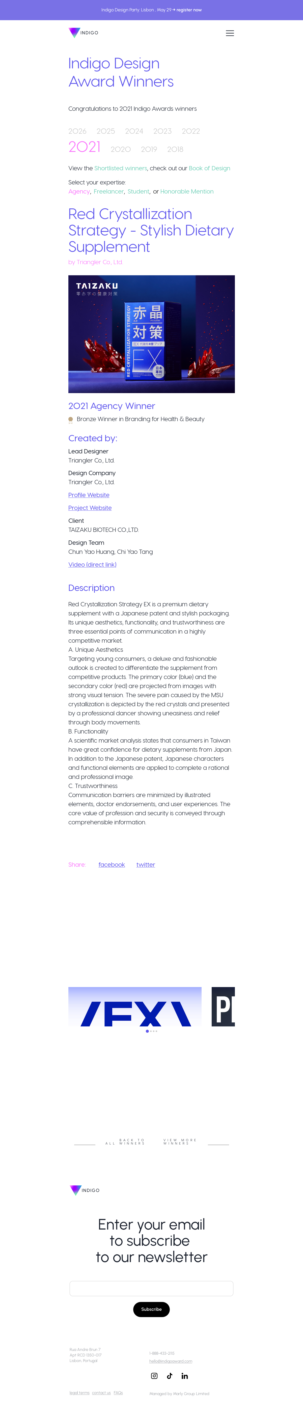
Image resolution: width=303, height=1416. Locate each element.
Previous (64, 1102)
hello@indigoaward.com (170, 1361)
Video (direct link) (92, 564)
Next (238, 1102)
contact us (101, 1392)
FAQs (118, 1392)
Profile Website (88, 494)
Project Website (90, 507)
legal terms (80, 1392)
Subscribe (151, 1309)
